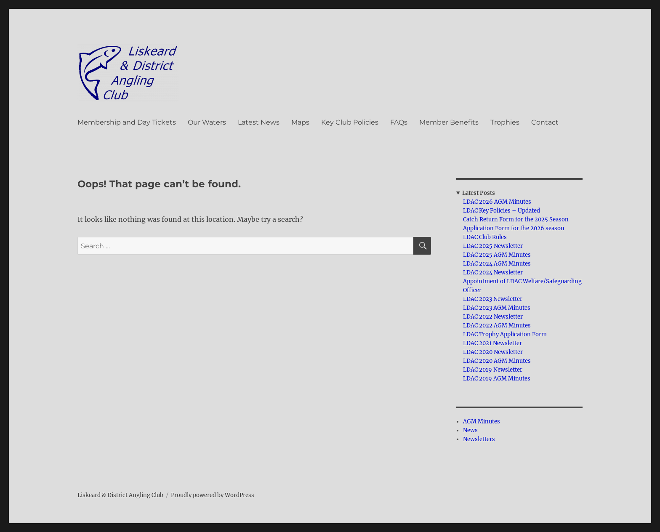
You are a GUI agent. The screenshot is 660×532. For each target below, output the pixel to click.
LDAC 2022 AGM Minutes (497, 325)
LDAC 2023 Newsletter (492, 299)
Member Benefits (449, 122)
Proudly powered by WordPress (212, 495)
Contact (545, 122)
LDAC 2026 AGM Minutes (497, 201)
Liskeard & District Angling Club (120, 495)
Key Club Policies (349, 122)
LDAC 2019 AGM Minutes (496, 378)
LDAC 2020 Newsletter (493, 352)
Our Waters (207, 122)
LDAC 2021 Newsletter (492, 343)
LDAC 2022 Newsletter (493, 316)
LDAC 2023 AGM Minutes (496, 307)
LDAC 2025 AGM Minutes (497, 254)
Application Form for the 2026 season (513, 228)
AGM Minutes (481, 421)
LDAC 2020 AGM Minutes (497, 360)
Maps (300, 122)
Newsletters (479, 439)
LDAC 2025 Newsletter (493, 246)
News (470, 430)
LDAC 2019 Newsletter (492, 369)
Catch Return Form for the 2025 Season (516, 219)
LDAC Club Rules (485, 237)
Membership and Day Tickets (126, 122)
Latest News (258, 122)
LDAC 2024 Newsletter (493, 272)
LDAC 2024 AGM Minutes (497, 263)
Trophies (504, 122)
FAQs (398, 122)
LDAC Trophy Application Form (505, 334)
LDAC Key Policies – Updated (501, 210)
